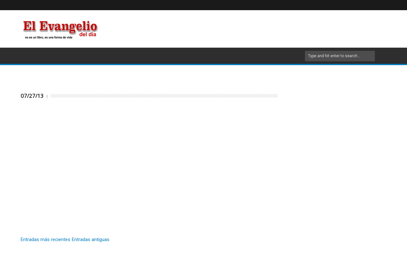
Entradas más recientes (45, 239)
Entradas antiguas (90, 239)
